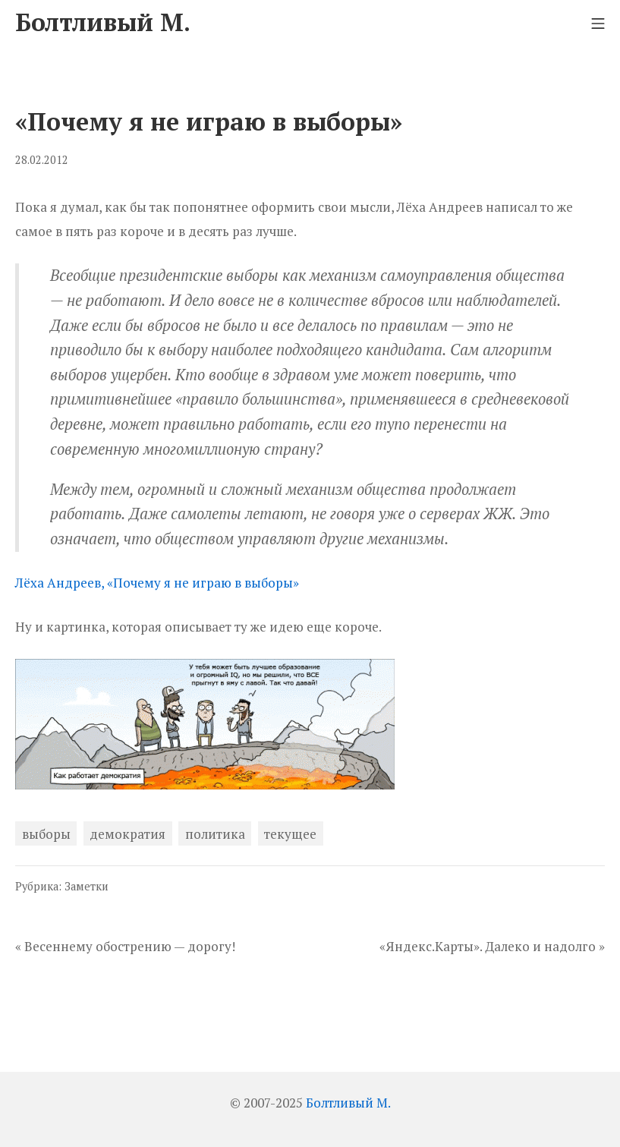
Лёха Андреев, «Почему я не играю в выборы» (157, 582)
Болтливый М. (348, 1102)
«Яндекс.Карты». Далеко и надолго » (492, 946)
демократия (127, 834)
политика (215, 834)
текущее (290, 834)
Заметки (87, 886)
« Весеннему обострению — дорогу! (125, 946)
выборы (46, 834)
